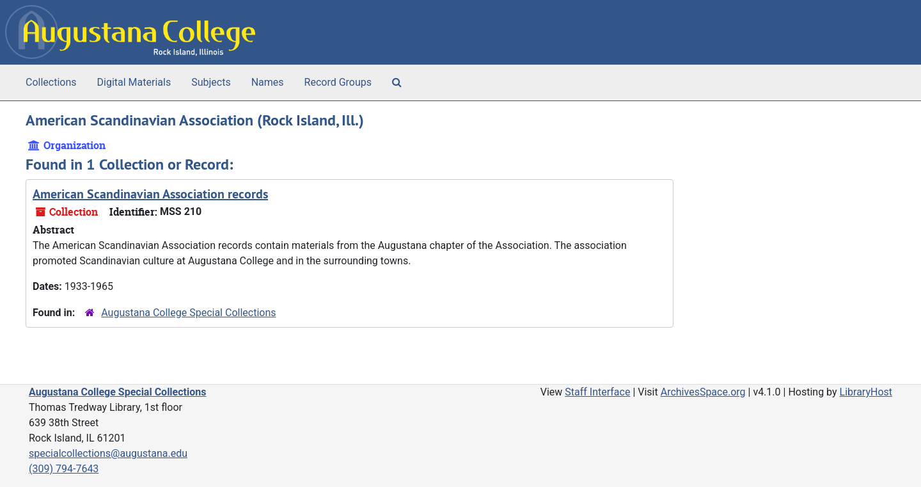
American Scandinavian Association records (150, 194)
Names (267, 82)
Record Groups (338, 82)
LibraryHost (866, 392)
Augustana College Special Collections (188, 313)
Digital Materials (134, 82)
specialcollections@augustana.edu (108, 453)
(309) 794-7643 (63, 469)
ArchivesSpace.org (703, 392)
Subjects (210, 82)
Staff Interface (597, 392)
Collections (51, 82)
